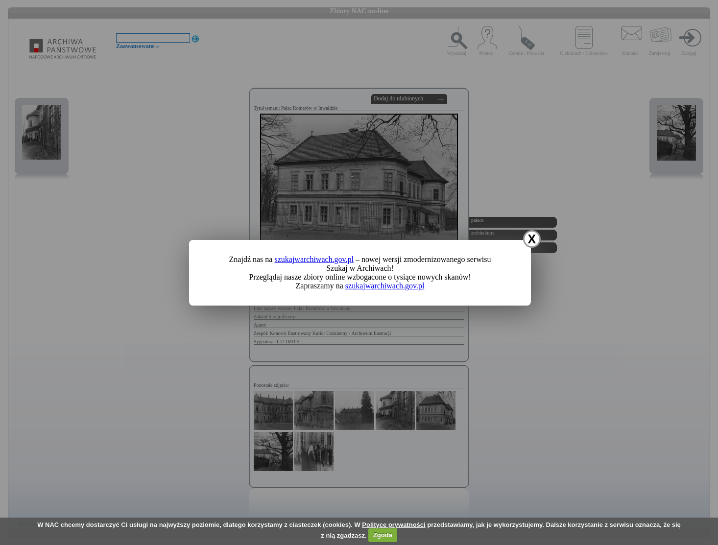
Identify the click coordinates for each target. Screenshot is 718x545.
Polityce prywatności (393, 524)
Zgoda (382, 535)
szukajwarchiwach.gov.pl (314, 259)
